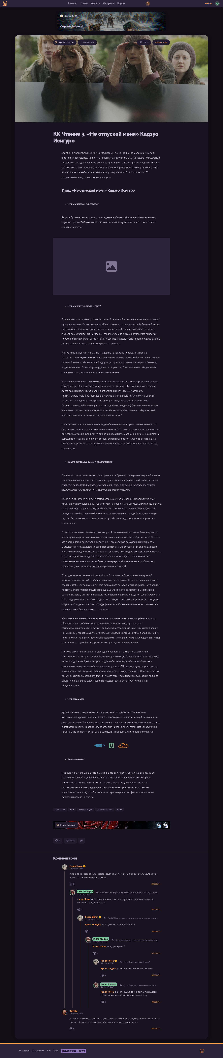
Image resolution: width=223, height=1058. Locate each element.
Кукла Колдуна (85, 891)
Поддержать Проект (73, 1050)
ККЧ (72, 809)
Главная (72, 3)
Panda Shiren (76, 866)
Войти (208, 3)
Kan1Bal (73, 1011)
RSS (56, 1050)
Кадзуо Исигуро (85, 809)
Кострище (108, 3)
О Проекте (38, 1050)
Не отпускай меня (104, 809)
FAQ (49, 1050)
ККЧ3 (119, 809)
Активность (161, 42)
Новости (95, 3)
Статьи (84, 3)
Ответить (156, 884)
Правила (24, 1050)
